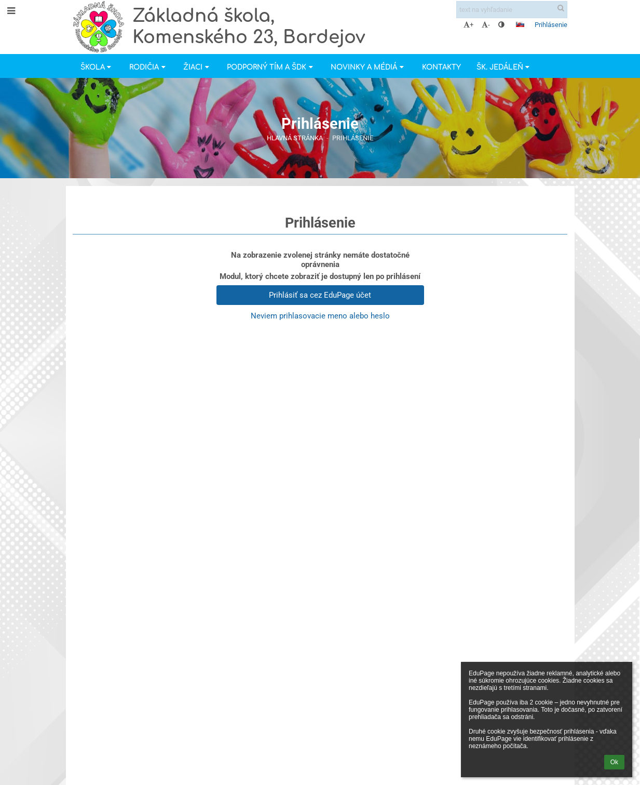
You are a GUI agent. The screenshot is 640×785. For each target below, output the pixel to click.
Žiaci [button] (197, 67)
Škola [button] (97, 67)
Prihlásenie (551, 25)
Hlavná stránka (295, 138)
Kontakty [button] (441, 67)
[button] (520, 24)
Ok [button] (614, 762)
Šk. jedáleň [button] (504, 67)
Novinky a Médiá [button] (368, 67)
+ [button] (468, 25)
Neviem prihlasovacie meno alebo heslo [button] (320, 316)
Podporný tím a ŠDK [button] (271, 67)
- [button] (486, 25)
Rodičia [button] (148, 67)
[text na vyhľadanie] (511, 9)
